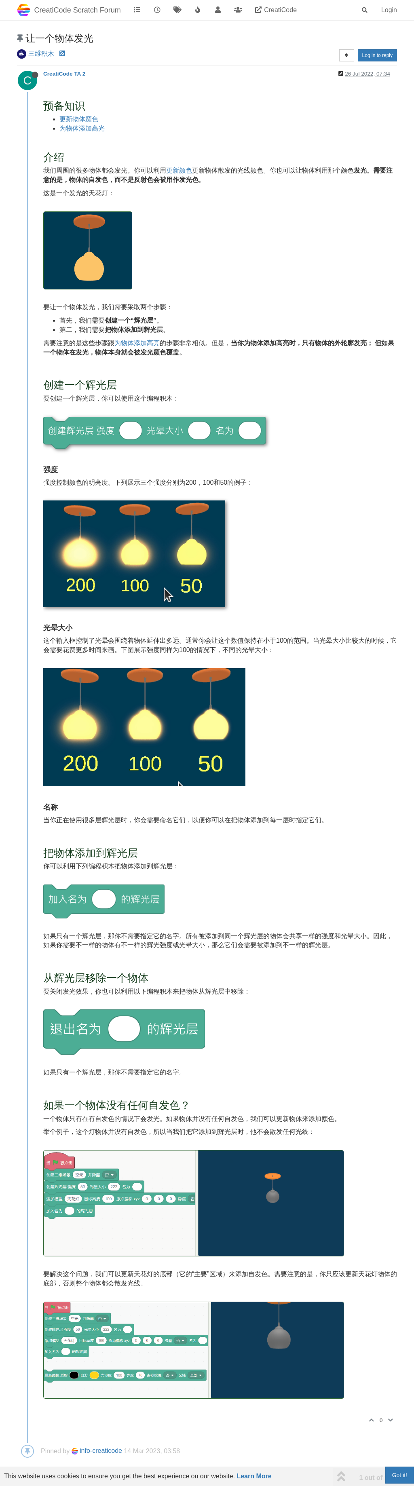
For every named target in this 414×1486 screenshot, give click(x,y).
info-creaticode (97, 1450)
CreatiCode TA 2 (64, 74)
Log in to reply (377, 55)
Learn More (254, 1476)
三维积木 (41, 53)
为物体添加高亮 (137, 343)
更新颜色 (179, 170)
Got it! (399, 1475)
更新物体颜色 (78, 119)
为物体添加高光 (82, 128)
